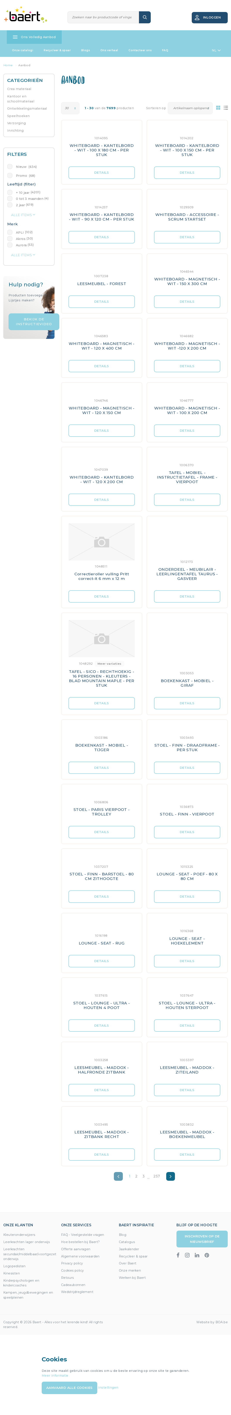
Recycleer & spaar (57, 50)
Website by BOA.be (212, 1322)
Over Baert (128, 1263)
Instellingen (108, 1388)
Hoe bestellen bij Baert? (80, 1242)
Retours (67, 1278)
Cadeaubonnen (73, 1285)
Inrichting (15, 130)
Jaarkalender (129, 1249)
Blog (123, 1235)
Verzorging (16, 123)
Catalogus (127, 1242)
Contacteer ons (140, 50)
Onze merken (130, 1270)
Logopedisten (14, 1266)
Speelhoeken (18, 116)
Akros (21, 239)
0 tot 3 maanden (29, 199)
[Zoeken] (103, 17)
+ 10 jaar (23, 193)
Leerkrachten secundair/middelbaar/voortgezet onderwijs (29, 1254)
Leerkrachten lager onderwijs (26, 1242)
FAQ (165, 50)
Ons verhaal (109, 50)
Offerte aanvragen (76, 1249)
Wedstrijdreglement (77, 1292)
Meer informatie (55, 1376)
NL (216, 50)
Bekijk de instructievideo (34, 321)
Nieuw (26, 167)
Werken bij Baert (132, 1278)
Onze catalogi (22, 50)
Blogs (85, 50)
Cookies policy (72, 1270)
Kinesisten (11, 1273)
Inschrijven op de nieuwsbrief (202, 1238)
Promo (25, 176)
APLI (20, 232)
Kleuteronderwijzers (19, 1235)
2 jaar (20, 205)
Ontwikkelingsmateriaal (27, 108)
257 (156, 1176)
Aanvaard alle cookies (69, 1388)
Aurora (21, 245)
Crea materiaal (19, 89)
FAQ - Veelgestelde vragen (82, 1235)
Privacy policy (72, 1263)
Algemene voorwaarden (80, 1256)
